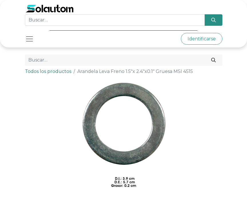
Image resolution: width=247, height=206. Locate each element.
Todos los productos (48, 71)
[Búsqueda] (213, 20)
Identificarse (201, 38)
